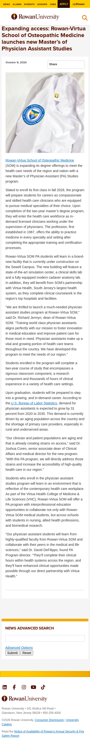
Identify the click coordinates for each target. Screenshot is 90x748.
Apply (64, 4)
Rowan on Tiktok (43, 687)
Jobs (53, 4)
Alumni (16, 4)
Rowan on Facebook (14, 687)
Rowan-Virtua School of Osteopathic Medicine (40, 160)
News (6, 4)
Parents (29, 4)
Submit (12, 653)
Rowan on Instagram (24, 687)
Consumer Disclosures (49, 720)
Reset (26, 653)
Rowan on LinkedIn (5, 687)
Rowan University (41, 17)
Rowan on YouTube (33, 687)
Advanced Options (19, 648)
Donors (42, 4)
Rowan (79, 4)
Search (85, 19)
